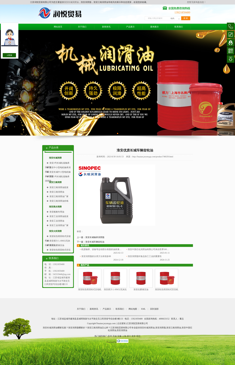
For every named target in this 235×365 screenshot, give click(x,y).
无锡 (114, 336)
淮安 (133, 336)
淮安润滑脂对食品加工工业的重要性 (145, 256)
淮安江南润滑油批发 (58, 187)
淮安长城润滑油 (71, 2)
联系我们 (178, 27)
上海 (124, 336)
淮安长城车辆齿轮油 (94, 242)
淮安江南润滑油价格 (58, 201)
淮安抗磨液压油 (56, 245)
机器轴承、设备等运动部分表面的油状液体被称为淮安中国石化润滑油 (114, 249)
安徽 (119, 336)
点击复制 (121, 323)
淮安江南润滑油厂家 (58, 196)
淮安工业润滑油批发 (58, 216)
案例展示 (154, 27)
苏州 (110, 336)
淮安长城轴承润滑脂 (94, 237)
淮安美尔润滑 (55, 207)
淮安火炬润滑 (55, 231)
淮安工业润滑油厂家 (58, 225)
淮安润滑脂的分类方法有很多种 (96, 256)
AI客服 (9, 55)
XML (143, 309)
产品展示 (130, 27)
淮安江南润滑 (55, 182)
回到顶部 (154, 309)
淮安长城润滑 (55, 158)
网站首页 (58, 27)
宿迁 (138, 336)
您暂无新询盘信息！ (196, 2)
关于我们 (82, 27)
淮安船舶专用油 (56, 212)
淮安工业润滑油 (56, 221)
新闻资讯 (106, 27)
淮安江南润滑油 (56, 192)
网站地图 (133, 309)
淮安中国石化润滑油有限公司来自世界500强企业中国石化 (155, 249)
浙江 (129, 336)
